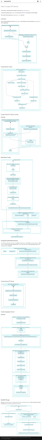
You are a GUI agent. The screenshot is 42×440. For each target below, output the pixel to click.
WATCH (23, 12)
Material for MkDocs (7, 438)
